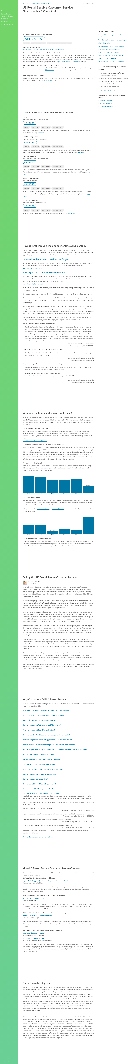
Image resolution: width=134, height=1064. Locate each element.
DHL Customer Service (105, 107)
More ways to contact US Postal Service (111, 61)
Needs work (86, 1051)
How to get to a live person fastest (109, 49)
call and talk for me (43, 509)
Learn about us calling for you (32, 268)
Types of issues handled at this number (111, 55)
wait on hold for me (58, 509)
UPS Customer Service (105, 100)
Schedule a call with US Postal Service (35, 441)
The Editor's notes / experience (108, 58)
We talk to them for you (30, 49)
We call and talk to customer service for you (112, 40)
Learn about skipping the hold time (34, 284)
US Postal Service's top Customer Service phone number (113, 36)
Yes (79, 1051)
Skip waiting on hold (46, 49)
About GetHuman (7, 24)
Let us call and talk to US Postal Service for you (46, 259)
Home (3, 11)
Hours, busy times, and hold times (109, 52)
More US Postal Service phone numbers (111, 46)
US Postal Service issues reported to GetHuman (38, 837)
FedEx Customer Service (106, 103)
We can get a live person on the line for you (44, 272)
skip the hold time (46, 80)
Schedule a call (59, 49)
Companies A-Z (6, 21)
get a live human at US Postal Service (70, 62)
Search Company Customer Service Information (7, 16)
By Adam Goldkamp (34, 581)
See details (41, 133)
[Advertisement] (58, 96)
